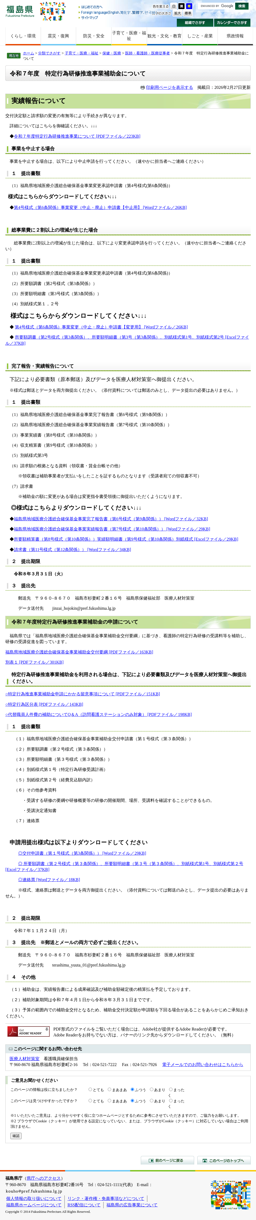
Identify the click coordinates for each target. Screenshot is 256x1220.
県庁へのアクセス (44, 1178)
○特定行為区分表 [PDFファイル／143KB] (44, 704)
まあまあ (119, 1090)
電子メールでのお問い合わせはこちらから (202, 1064)
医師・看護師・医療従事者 (147, 53)
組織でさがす (195, 23)
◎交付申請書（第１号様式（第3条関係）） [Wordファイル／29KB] (82, 853)
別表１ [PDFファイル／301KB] (34, 662)
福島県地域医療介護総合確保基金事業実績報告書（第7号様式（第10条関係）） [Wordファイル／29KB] (112, 529)
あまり (159, 1090)
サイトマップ (118, 17)
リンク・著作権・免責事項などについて (105, 1198)
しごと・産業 (200, 36)
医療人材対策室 (24, 1058)
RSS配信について (84, 1205)
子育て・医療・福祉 (129, 36)
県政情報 (235, 36)
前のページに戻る (167, 1160)
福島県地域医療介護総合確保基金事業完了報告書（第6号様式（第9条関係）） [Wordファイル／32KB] (111, 519)
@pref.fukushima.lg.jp (106, 965)
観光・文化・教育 (164, 36)
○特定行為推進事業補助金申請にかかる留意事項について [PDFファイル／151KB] (82, 694)
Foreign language (118, 12)
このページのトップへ (224, 1160)
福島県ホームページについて (34, 1205)
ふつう (140, 1090)
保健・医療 (111, 53)
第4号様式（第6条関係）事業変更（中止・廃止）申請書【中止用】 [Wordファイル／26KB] (100, 207)
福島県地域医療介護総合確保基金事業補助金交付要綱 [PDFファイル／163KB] (79, 652)
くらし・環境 (23, 36)
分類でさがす (49, 53)
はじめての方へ (118, 7)
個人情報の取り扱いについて (34, 1198)
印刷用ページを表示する (169, 87)
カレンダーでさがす (232, 23)
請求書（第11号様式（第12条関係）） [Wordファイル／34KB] (72, 549)
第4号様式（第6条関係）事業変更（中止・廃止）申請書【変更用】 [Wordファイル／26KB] (101, 327)
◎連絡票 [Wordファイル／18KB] (49, 879)
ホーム (28, 53)
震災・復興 (58, 36)
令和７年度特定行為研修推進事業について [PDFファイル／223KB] (77, 136)
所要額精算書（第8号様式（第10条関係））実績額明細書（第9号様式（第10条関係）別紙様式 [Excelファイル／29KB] (126, 539)
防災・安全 (94, 36)
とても (98, 1090)
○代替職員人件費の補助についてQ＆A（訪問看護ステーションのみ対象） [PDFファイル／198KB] (98, 714)
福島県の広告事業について (132, 1205)
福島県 (20, 11)
